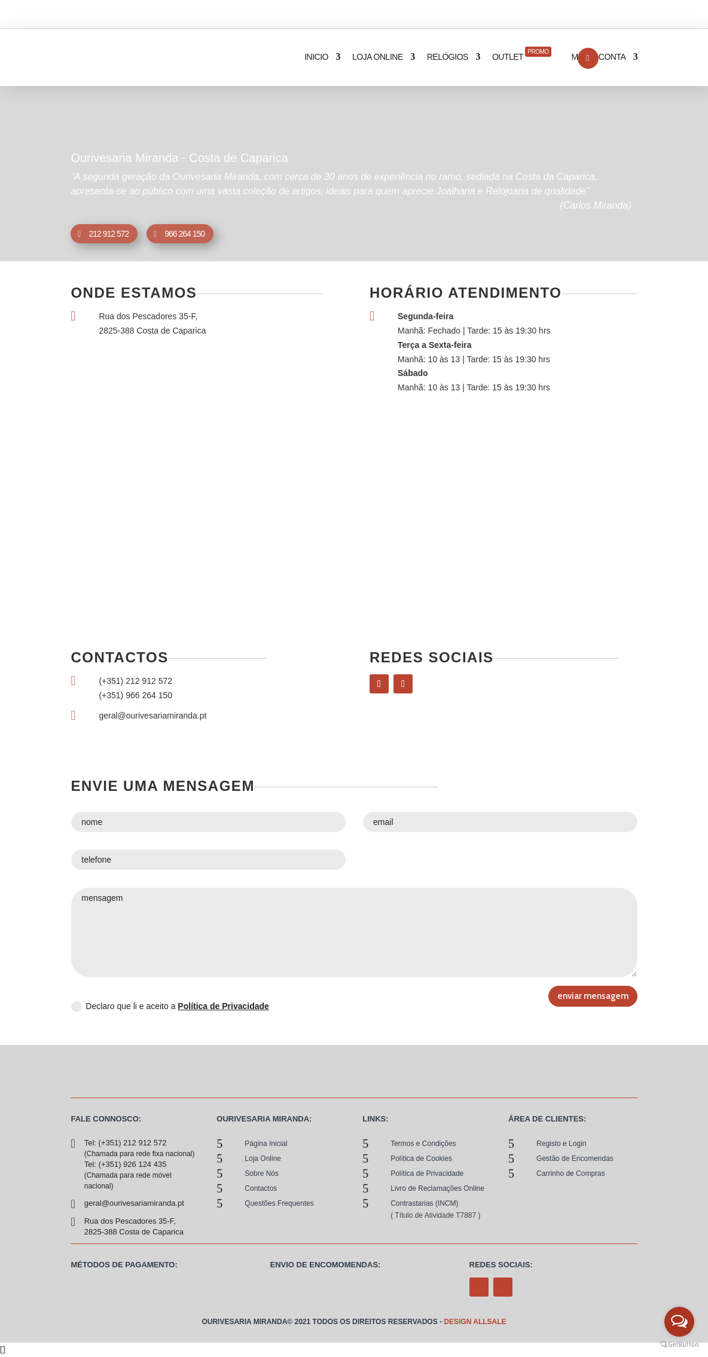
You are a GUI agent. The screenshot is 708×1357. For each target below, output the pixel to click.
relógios (447, 57)
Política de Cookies (421, 1158)
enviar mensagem (592, 996)
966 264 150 (184, 234)
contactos (261, 1188)
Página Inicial (266, 1143)
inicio (316, 57)
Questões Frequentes (279, 1203)
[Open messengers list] (679, 1322)
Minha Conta (599, 57)
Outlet (521, 54)
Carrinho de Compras (570, 1173)
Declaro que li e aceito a (170, 1006)
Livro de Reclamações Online (437, 1188)
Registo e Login (561, 1143)
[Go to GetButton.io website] (679, 1345)
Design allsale (475, 1322)
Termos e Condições (423, 1143)
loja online (377, 57)
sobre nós (262, 1173)
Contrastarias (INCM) (424, 1203)
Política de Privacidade (223, 1006)
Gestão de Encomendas (575, 1158)
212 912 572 (109, 234)
